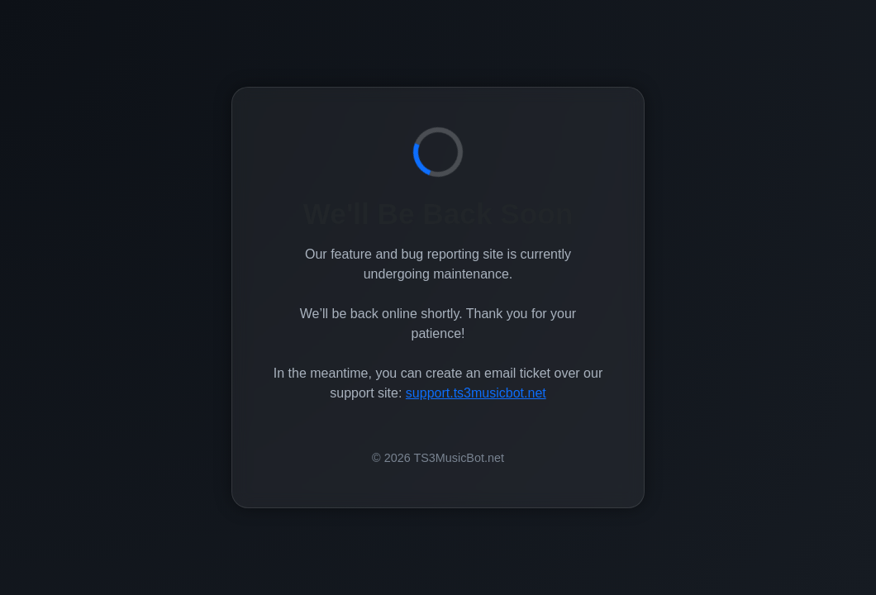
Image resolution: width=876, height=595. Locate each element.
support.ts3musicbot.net (476, 393)
